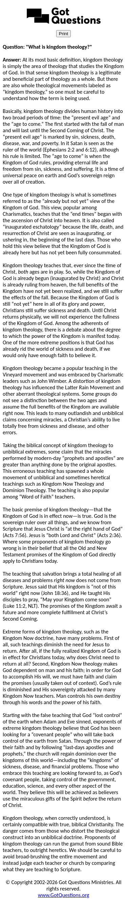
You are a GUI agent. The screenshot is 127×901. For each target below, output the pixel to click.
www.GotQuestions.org (63, 895)
